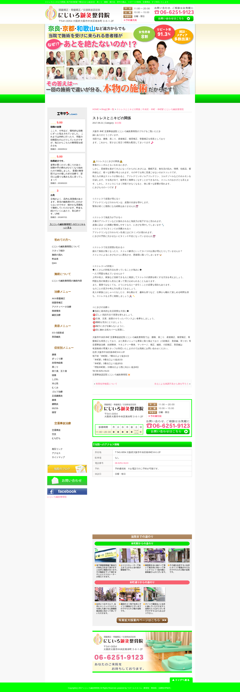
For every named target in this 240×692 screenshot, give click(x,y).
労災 (54, 434)
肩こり (55, 367)
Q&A (54, 263)
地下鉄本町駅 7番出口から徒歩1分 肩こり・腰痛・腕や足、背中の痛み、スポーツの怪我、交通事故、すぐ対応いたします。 (118, 2)
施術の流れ (57, 255)
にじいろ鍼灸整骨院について (66, 246)
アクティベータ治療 (61, 307)
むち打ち (56, 438)
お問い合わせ (180, 98)
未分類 (118, 123)
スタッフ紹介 (58, 250)
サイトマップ (58, 457)
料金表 (120, 98)
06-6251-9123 (121, 463)
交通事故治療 (90, 98)
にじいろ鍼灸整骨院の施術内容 (67, 281)
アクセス (150, 98)
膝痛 (54, 400)
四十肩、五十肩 (59, 371)
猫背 (54, 412)
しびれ (55, 379)
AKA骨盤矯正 (58, 298)
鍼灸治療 (56, 315)
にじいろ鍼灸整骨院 (57, 497)
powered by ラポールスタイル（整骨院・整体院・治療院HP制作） (144, 688)
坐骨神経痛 (57, 363)
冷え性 (55, 383)
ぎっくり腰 (57, 358)
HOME (60, 98)
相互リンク (57, 449)
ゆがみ (55, 408)
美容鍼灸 (56, 337)
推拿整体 (56, 311)
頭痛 (54, 375)
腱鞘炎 (55, 404)
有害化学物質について (106, 384)
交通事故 (56, 430)
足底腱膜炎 (57, 396)
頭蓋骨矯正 (57, 302)
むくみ (55, 387)
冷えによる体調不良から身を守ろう (171, 384)
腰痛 (54, 354)
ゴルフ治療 (57, 391)
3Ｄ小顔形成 (58, 332)
